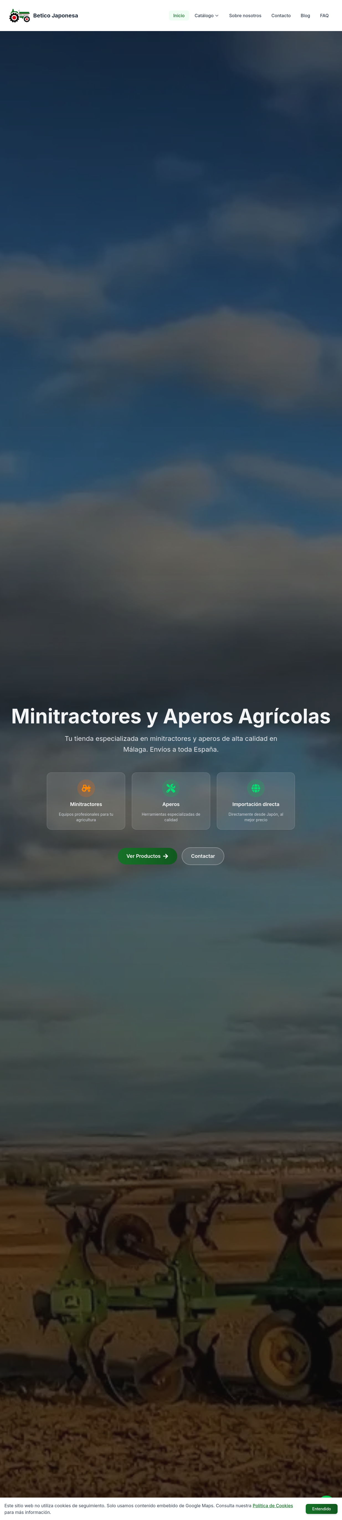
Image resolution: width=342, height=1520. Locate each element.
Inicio (179, 15)
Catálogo (207, 15)
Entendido (321, 1508)
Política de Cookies (273, 1505)
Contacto (281, 15)
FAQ (324, 15)
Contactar (203, 856)
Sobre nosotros (245, 15)
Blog (305, 15)
